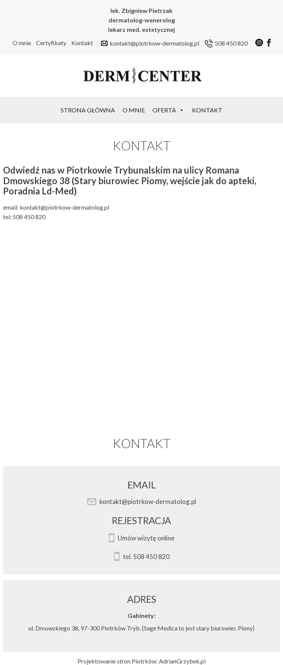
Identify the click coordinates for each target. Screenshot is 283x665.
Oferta (168, 110)
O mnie (22, 42)
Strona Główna (88, 110)
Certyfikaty (51, 42)
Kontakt (82, 42)
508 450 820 (231, 43)
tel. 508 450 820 (146, 557)
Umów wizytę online (146, 538)
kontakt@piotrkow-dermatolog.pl (154, 43)
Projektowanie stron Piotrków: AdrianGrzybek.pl (141, 661)
